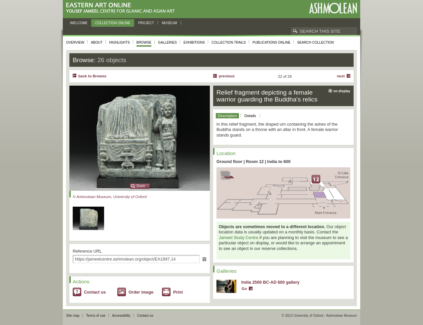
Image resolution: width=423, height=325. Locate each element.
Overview (75, 42)
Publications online (271, 42)
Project (146, 23)
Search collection (315, 42)
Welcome (79, 23)
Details (250, 116)
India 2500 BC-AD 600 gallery (270, 282)
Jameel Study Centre (238, 237)
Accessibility (121, 315)
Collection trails (229, 42)
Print (178, 292)
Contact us (95, 292)
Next (341, 76)
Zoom (140, 186)
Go (244, 289)
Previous (227, 76)
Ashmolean (333, 8)
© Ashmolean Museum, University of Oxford (110, 197)
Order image (141, 292)
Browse (144, 42)
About (96, 42)
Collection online (112, 23)
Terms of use (95, 315)
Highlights (119, 42)
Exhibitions (194, 42)
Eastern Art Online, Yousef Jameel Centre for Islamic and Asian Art (122, 8)
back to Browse (92, 76)
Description (227, 116)
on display (341, 91)
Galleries (167, 42)
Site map (72, 315)
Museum (169, 23)
